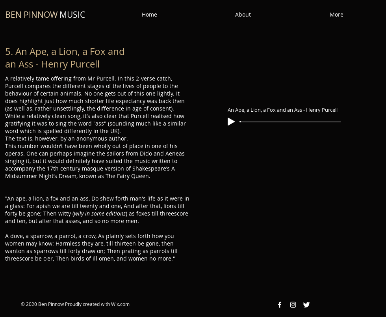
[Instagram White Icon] (293, 305)
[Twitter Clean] (306, 305)
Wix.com (120, 304)
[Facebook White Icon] (280, 305)
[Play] (231, 122)
